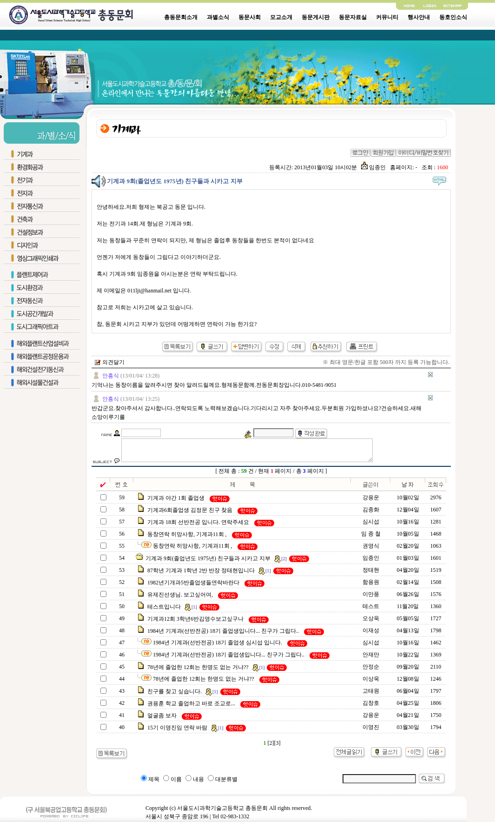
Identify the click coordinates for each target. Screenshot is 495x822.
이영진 (371, 731)
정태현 (371, 574)
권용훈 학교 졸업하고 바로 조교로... (191, 707)
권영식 (371, 550)
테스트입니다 (164, 611)
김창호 (371, 707)
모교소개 (281, 17)
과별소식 (218, 17)
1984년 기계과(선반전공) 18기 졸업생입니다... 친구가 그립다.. (223, 635)
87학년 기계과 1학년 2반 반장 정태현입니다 (201, 574)
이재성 (371, 634)
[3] (277, 747)
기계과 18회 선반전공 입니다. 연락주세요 (198, 526)
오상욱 (371, 622)
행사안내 (419, 17)
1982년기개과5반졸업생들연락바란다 (193, 586)
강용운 (371, 501)
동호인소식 (453, 17)
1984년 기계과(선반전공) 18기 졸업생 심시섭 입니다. (217, 646)
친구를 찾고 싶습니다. (174, 695)
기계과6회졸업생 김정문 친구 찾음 (189, 514)
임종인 (373, 167)
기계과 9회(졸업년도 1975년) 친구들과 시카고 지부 (208, 562)
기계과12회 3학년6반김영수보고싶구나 (195, 623)
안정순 (371, 671)
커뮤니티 (387, 17)
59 (244, 475)
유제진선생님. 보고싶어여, (180, 599)
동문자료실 (353, 17)
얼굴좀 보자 (162, 719)
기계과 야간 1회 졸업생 (176, 502)
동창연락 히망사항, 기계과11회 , (187, 538)
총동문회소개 (181, 17)
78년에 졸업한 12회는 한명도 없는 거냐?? (198, 671)
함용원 (371, 586)
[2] (271, 747)
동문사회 (249, 17)
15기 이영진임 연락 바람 (177, 732)
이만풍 (371, 598)
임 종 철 (371, 538)
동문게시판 (316, 17)
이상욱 (371, 683)
